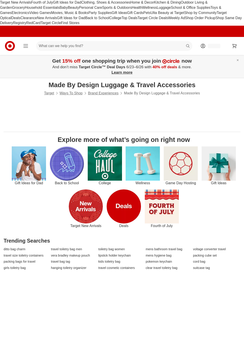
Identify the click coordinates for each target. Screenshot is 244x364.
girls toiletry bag (15, 268)
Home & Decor (142, 2)
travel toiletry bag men (66, 249)
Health (137, 7)
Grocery (18, 7)
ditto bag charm (14, 249)
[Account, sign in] (212, 46)
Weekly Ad (176, 18)
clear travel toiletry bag (161, 268)
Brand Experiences (103, 93)
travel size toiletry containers (24, 255)
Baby (64, 7)
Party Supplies (100, 13)
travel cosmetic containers (116, 268)
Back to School (97, 18)
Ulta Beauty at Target (167, 13)
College (115, 18)
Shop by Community (200, 13)
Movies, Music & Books (69, 13)
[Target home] (10, 46)
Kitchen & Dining (167, 2)
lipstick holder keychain (114, 255)
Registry (19, 23)
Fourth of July (42, 2)
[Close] (237, 60)
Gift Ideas (119, 13)
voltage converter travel (209, 249)
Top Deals (130, 18)
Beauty (73, 7)
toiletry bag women (111, 249)
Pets (147, 13)
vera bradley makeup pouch (70, 255)
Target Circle (51, 23)
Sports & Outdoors (117, 7)
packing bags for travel (19, 261)
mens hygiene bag (158, 255)
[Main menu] (26, 46)
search (188, 46)
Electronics (20, 13)
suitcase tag (201, 268)
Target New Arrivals (15, 2)
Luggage (164, 7)
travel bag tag (60, 261)
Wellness (149, 7)
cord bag (199, 261)
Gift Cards (135, 13)
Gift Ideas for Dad (67, 2)
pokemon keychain (159, 261)
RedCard (33, 23)
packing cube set (205, 255)
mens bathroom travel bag (164, 249)
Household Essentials (42, 7)
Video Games (40, 13)
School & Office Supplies (191, 7)
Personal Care (90, 7)
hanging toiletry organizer (68, 268)
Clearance (29, 18)
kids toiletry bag (109, 261)
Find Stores (70, 23)
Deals (16, 18)
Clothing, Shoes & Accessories (105, 2)
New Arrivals (47, 18)
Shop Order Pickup (200, 18)
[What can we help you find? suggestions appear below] (114, 46)
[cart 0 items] (234, 46)
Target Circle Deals (153, 18)
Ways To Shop (71, 93)
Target (49, 93)
